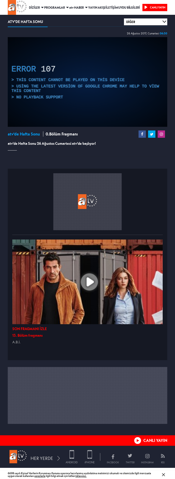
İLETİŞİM (112, 7)
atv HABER (76, 7)
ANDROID (72, 462)
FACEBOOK (113, 462)
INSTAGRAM (147, 462)
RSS (163, 462)
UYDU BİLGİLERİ (129, 7)
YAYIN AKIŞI (97, 7)
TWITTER (130, 462)
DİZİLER (34, 7)
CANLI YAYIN (155, 440)
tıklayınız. (81, 476)
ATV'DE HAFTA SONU (25, 21)
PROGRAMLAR (54, 7)
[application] (87, 82)
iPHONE (90, 462)
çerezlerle (39, 476)
